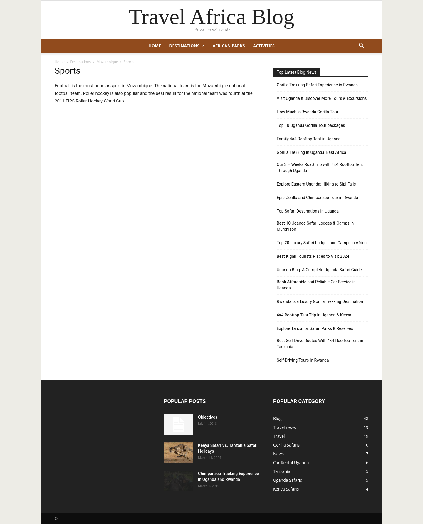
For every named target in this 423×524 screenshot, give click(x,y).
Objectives (207, 417)
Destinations (186, 45)
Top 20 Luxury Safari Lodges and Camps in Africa (322, 242)
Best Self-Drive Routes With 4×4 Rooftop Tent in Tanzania (320, 343)
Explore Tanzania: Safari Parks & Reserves (315, 328)
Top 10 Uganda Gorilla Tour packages (311, 125)
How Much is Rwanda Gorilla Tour (307, 111)
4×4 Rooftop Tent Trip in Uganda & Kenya (314, 315)
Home (154, 45)
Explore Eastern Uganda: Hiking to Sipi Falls (316, 184)
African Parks (229, 45)
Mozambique (107, 61)
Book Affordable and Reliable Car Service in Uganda (316, 284)
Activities (263, 45)
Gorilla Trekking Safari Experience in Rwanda (317, 84)
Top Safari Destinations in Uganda (308, 211)
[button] (361, 46)
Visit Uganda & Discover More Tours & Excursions (322, 98)
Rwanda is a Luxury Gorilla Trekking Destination (320, 301)
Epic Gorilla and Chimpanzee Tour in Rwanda (317, 197)
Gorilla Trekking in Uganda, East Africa (311, 152)
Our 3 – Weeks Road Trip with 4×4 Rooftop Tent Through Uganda (320, 167)
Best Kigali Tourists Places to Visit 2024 (313, 256)
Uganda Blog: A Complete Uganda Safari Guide (319, 269)
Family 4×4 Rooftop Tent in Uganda (308, 139)
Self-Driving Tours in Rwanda (303, 360)
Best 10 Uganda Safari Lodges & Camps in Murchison (315, 226)
